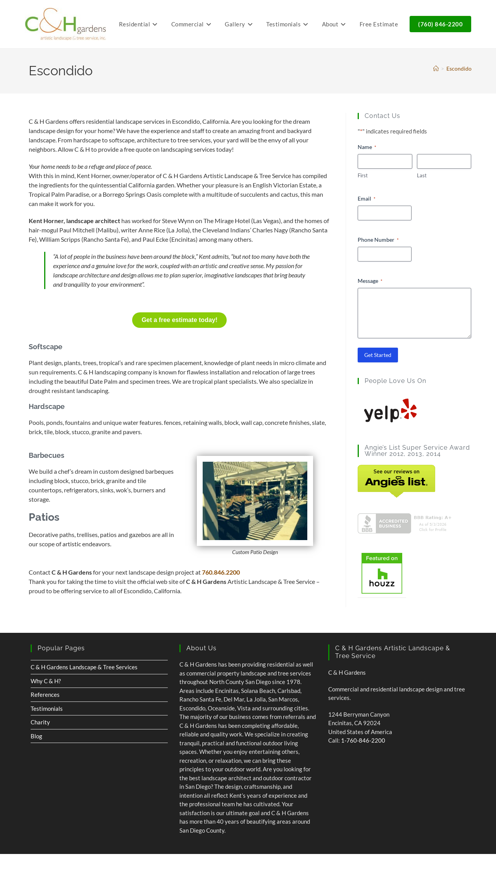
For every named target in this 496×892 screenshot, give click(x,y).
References (45, 694)
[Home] (436, 68)
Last (422, 175)
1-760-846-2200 (363, 740)
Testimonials (47, 708)
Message (370, 280)
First (363, 175)
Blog (36, 736)
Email (366, 198)
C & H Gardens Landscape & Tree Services (84, 666)
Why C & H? (46, 680)
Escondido (459, 68)
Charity (40, 722)
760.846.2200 (221, 572)
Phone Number (378, 239)
